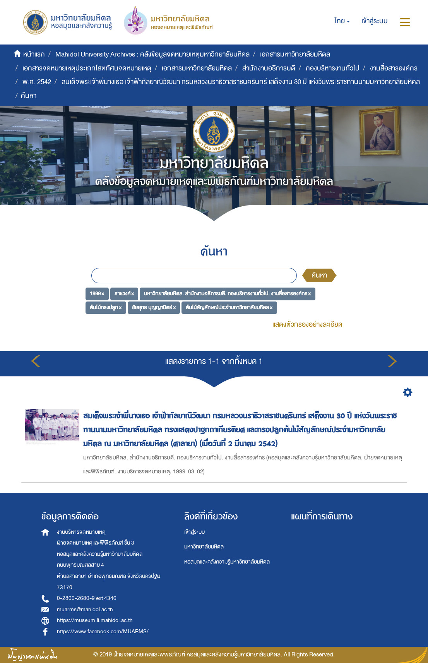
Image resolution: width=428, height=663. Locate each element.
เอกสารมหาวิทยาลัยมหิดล (295, 54)
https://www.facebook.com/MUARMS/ (103, 631)
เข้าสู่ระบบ (194, 532)
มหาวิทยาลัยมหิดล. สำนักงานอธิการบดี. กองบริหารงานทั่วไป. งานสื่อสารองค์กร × (227, 293)
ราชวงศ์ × (124, 293)
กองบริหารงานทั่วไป (333, 68)
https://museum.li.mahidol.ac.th (95, 620)
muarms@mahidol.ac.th (85, 609)
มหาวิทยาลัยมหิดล (204, 547)
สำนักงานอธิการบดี (268, 68)
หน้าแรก (34, 54)
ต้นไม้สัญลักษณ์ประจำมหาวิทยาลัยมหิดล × (229, 307)
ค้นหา (319, 275)
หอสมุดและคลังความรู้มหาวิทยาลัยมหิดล (227, 562)
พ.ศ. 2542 (36, 82)
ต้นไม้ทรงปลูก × (106, 307)
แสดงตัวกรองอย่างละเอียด (307, 325)
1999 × (97, 293)
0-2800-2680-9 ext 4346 (86, 598)
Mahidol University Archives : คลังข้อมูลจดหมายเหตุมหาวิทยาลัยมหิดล (152, 54)
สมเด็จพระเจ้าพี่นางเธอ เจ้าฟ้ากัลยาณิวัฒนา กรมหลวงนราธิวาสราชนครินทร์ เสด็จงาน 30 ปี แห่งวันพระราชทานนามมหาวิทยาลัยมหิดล (241, 82)
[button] (342, 21)
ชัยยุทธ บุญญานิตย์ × (154, 307)
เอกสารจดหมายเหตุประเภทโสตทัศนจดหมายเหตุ (86, 68)
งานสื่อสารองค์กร (394, 68)
